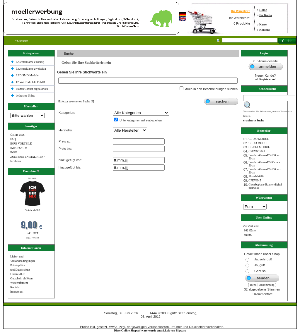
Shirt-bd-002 (32, 210)
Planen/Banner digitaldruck (32, 88)
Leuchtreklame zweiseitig (31, 68)
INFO (13, 152)
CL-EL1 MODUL (259, 147)
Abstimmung (267, 284)
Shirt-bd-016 (255, 176)
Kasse (263, 24)
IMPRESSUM (18, 148)
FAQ (13, 139)
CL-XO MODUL (258, 138)
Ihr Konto (265, 15)
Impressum (16, 291)
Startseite (21, 40)
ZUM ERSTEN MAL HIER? (27, 156)
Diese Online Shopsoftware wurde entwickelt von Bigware (150, 330)
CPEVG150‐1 (256, 151)
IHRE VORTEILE (21, 143)
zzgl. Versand (32, 237)
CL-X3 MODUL (258, 143)
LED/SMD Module (27, 75)
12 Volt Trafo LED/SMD (30, 82)
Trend (253, 284)
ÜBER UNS (17, 134)
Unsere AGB (17, 274)
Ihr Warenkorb (240, 11)
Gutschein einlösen (21, 278)
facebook (15, 161)
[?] (76, 101)
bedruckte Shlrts (25, 95)
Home (263, 9)
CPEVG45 (254, 180)
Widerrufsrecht (19, 282)
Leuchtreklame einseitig (30, 61)
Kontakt (264, 29)
